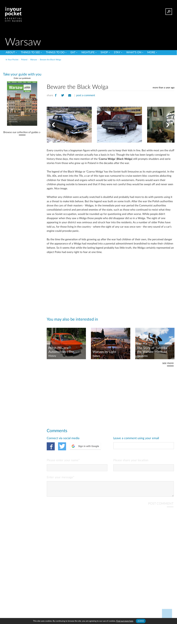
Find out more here (124, 621)
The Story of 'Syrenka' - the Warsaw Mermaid (153, 349)
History (52, 356)
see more (168, 363)
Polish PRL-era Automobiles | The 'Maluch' (61, 350)
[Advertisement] (110, 71)
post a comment (85, 95)
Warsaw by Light (104, 351)
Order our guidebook (22, 78)
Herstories (142, 356)
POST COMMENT (160, 506)
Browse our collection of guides (21, 132)
